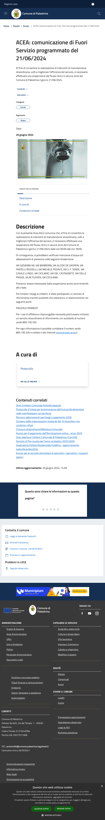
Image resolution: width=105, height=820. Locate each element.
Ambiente (16, 687)
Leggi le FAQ (64, 727)
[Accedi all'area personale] (93, 4)
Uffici (9, 639)
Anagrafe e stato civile (68, 629)
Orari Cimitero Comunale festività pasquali (38, 405)
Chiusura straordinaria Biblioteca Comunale (39, 429)
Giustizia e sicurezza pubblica (25, 677)
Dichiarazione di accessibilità (20, 779)
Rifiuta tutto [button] (64, 808)
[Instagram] (97, 614)
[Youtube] (89, 614)
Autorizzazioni (18, 698)
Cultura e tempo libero (68, 634)
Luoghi (61, 697)
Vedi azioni (23, 95)
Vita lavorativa (65, 639)
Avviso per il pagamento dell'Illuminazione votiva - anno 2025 (49, 433)
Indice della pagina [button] (29, 188)
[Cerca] (99, 13)
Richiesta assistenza (68, 732)
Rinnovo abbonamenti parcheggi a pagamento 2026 (44, 417)
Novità (16, 26)
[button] (52, 815)
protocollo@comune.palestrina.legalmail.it (28, 746)
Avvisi (26, 26)
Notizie (61, 674)
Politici (10, 649)
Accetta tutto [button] (41, 809)
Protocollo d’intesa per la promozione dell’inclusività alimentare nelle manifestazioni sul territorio (50, 411)
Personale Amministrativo (19, 654)
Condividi (23, 89)
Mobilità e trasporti (67, 654)
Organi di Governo (15, 629)
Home (6, 26)
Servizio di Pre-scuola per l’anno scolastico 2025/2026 (45, 441)
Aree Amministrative (17, 634)
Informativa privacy (16, 769)
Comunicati (63, 679)
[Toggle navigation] (5, 13)
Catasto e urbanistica (68, 649)
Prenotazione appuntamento (71, 717)
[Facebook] (82, 614)
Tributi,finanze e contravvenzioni (27, 682)
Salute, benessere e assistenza (26, 693)
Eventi (61, 703)
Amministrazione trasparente (21, 764)
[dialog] (52, 801)
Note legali (12, 774)
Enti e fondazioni (15, 644)
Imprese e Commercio (68, 644)
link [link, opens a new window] (68, 803)
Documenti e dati (15, 659)
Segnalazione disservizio (69, 722)
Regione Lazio (11, 4)
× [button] (102, 786)
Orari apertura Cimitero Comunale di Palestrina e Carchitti (46, 437)
